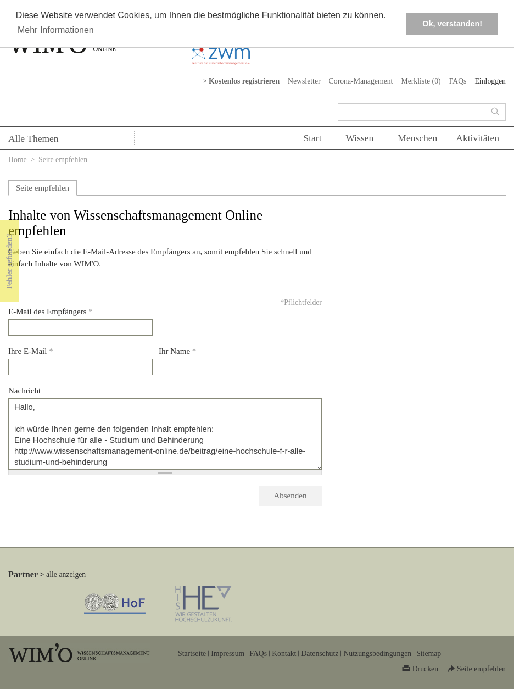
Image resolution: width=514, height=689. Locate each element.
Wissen (360, 137)
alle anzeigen (66, 574)
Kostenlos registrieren (244, 81)
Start (312, 137)
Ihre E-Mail (30, 351)
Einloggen (490, 81)
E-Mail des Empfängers (50, 311)
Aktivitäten (477, 137)
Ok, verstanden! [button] (452, 23)
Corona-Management (361, 81)
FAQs (458, 81)
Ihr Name (177, 351)
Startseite (192, 653)
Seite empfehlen (42, 188)
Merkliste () (420, 81)
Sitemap (428, 653)
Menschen (417, 137)
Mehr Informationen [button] (56, 30)
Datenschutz (319, 653)
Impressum (227, 653)
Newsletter (304, 81)
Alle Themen (33, 138)
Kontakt (284, 653)
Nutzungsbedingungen (377, 653)
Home (17, 159)
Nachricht (24, 390)
